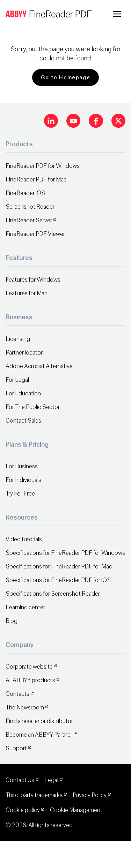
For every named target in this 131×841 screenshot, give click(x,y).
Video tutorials (24, 539)
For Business (22, 466)
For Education (23, 393)
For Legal (17, 380)
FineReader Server (29, 220)
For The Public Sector (33, 407)
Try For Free (20, 493)
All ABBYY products (30, 680)
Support (16, 748)
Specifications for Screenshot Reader (53, 593)
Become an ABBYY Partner (39, 734)
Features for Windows (33, 279)
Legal (51, 780)
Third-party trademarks (34, 795)
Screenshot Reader (30, 206)
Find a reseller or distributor (39, 721)
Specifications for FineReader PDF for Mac (59, 566)
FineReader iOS (25, 193)
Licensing (18, 339)
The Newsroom (25, 707)
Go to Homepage (65, 77)
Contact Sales (23, 420)
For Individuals (23, 480)
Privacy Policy (90, 795)
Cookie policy (23, 810)
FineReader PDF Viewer (35, 234)
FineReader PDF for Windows (43, 166)
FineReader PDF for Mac (36, 179)
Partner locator (24, 352)
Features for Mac (27, 293)
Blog (11, 621)
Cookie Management (76, 810)
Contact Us (20, 780)
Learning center (25, 607)
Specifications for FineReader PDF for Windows (65, 553)
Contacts (17, 694)
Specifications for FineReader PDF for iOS (58, 580)
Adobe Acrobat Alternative (39, 366)
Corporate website (29, 666)
